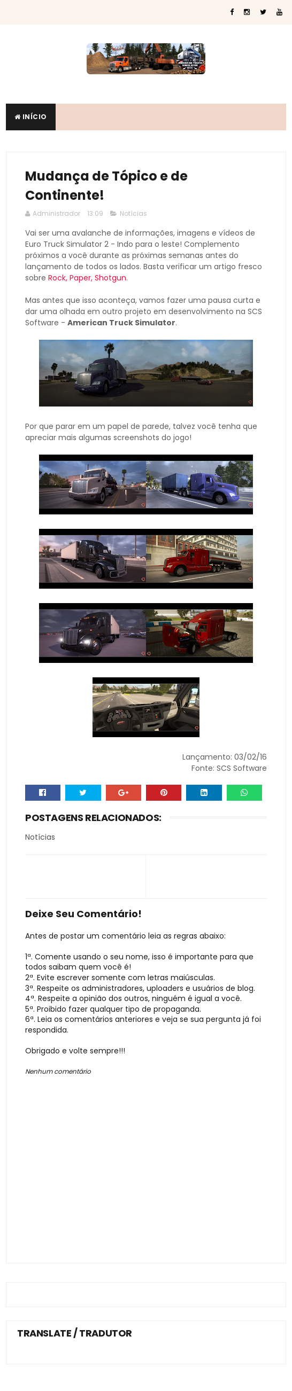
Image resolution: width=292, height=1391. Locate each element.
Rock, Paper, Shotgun (87, 277)
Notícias (133, 213)
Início (30, 116)
